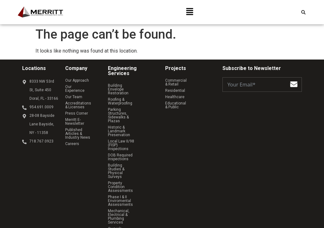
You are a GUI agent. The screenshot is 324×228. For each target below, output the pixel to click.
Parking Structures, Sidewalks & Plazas (125, 104)
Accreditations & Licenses (79, 101)
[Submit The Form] (294, 85)
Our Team (73, 93)
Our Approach (77, 80)
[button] (189, 12)
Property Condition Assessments (124, 151)
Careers (72, 132)
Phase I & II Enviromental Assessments (129, 161)
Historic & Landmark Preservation (125, 114)
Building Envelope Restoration (123, 87)
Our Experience (78, 87)
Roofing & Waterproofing (129, 95)
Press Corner (76, 109)
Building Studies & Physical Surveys (131, 140)
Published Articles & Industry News (82, 124)
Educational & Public (183, 99)
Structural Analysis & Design (133, 189)
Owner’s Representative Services (128, 181)
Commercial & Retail (183, 80)
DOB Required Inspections (131, 132)
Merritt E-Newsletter (82, 116)
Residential (175, 87)
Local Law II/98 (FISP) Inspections (126, 124)
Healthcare (174, 93)
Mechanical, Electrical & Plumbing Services (129, 171)
